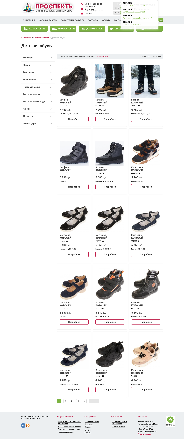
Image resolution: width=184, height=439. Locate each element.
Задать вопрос (144, 434)
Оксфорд (74, 169)
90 (156, 56)
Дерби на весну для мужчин (69, 426)
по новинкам (73, 56)
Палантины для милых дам (69, 429)
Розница (88, 14)
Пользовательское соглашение (119, 422)
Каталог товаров (41, 38)
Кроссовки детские (66, 432)
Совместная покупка (72, 20)
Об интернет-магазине (132, 25)
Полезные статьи (92, 421)
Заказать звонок (90, 6)
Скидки (88, 430)
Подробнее (74, 119)
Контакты (119, 20)
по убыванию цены (101, 56)
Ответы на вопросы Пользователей (137, 18)
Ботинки (74, 101)
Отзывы (88, 433)
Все (159, 56)
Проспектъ (26, 38)
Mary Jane (74, 236)
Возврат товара (118, 426)
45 (154, 56)
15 (151, 56)
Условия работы (48, 20)
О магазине (29, 20)
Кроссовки (145, 169)
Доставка (93, 20)
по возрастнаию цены (86, 56)
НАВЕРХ (170, 424)
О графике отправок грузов (134, 6)
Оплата (106, 20)
